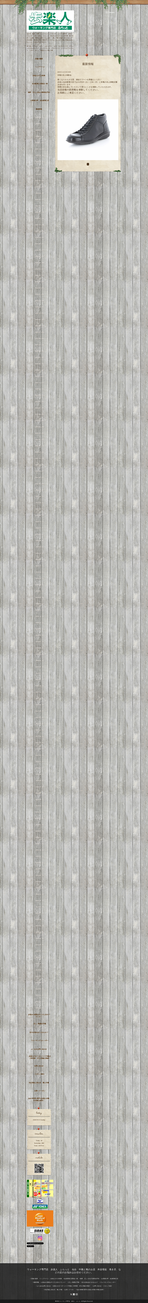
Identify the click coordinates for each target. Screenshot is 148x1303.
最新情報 (39, 109)
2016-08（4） (40, 787)
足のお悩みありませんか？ (39, 1032)
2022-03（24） (40, 433)
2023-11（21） (40, 307)
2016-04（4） (40, 812)
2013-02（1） (40, 1008)
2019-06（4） (40, 597)
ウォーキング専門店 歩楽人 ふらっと (70, 1301)
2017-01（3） (40, 755)
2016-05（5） (40, 806)
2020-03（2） (40, 559)
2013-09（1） (40, 970)
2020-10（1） (40, 528)
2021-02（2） (40, 515)
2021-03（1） (40, 509)
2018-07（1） (40, 641)
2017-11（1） (40, 692)
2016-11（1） (40, 768)
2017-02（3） (40, 749)
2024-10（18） (40, 237)
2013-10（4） (40, 964)
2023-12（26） (40, 300)
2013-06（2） (40, 982)
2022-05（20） (40, 420)
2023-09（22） (40, 319)
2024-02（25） (40, 288)
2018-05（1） (40, 654)
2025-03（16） (40, 206)
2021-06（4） (40, 490)
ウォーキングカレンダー (39, 1040)
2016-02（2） (40, 825)
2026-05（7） (40, 117)
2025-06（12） (40, 187)
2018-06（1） (40, 648)
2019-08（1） (40, 585)
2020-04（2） (40, 553)
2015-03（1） (40, 881)
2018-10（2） (40, 623)
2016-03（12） (40, 818)
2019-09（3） (40, 578)
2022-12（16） (40, 376)
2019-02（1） (40, 610)
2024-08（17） (40, 250)
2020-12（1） (40, 521)
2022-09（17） (40, 395)
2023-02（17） (40, 364)
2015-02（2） (40, 888)
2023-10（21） (40, 313)
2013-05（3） (40, 989)
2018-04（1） (40, 660)
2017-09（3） (40, 705)
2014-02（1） (40, 945)
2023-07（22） (40, 332)
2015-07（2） (40, 856)
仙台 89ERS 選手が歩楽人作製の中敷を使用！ (38, 1099)
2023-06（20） (40, 338)
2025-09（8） (40, 168)
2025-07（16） (40, 180)
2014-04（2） (40, 932)
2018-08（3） (40, 635)
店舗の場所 (39, 59)
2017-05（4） (40, 730)
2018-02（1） (40, 673)
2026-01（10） (40, 143)
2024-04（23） (40, 275)
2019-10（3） (40, 572)
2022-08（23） (40, 401)
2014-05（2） (40, 926)
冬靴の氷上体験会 (64, 75)
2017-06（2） (40, 724)
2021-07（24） (40, 484)
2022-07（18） (40, 408)
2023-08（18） (40, 326)
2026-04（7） (40, 124)
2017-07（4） (40, 717)
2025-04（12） (40, 199)
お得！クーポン (39, 1091)
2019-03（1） (40, 604)
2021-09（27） (40, 471)
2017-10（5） (40, 698)
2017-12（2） (40, 686)
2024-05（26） (40, 269)
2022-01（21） (40, 446)
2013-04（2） (40, 995)
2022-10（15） (40, 389)
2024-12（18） (40, 225)
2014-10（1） (40, 900)
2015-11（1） (40, 844)
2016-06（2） (40, 799)
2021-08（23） (40, 477)
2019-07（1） (40, 591)
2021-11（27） (40, 458)
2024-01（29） (40, 294)
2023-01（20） (40, 370)
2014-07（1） (40, 913)
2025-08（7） (40, 174)
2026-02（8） (40, 136)
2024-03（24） (40, 281)
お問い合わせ (39, 1066)
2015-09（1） (40, 850)
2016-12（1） (40, 761)
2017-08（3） (40, 711)
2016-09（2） (40, 780)
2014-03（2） (40, 938)
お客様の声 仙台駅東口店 (39, 100)
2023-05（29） (40, 345)
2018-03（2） (40, 667)
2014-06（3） (40, 919)
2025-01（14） (40, 218)
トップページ (39, 67)
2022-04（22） (40, 427)
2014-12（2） (40, 894)
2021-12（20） (40, 452)
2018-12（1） (40, 616)
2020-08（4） (40, 540)
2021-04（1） (40, 503)
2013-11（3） (40, 957)
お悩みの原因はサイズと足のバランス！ (39, 1015)
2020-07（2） (40, 547)
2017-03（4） (40, 742)
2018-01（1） (40, 679)
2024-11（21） (40, 231)
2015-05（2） (40, 869)
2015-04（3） (40, 875)
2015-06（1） (40, 862)
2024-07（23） (40, 256)
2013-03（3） (40, 1001)
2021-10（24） (40, 465)
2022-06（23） (40, 414)
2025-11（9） (40, 155)
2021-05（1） (40, 496)
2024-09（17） (40, 244)
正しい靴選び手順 (40, 1024)
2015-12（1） (40, 837)
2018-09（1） (40, 629)
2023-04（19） (40, 351)
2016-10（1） (40, 774)
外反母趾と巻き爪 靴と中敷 (39, 1083)
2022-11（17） (40, 383)
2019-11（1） (40, 566)
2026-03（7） (40, 130)
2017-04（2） (40, 736)
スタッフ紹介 (39, 1074)
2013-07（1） (40, 976)
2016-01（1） (40, 831)
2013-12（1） (40, 951)
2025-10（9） (40, 161)
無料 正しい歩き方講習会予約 (39, 92)
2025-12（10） (40, 149)
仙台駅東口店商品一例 (40, 84)
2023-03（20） (40, 357)
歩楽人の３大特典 (39, 75)
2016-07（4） (40, 793)
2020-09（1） (40, 534)
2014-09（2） (40, 907)
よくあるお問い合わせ (39, 1049)
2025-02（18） (40, 212)
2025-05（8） (40, 193)
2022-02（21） (40, 439)
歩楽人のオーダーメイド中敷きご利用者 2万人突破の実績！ (40, 1057)
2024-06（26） (40, 263)
